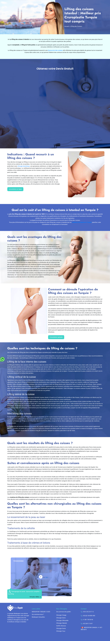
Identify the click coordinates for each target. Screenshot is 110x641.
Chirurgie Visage (61, 615)
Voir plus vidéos (35, 597)
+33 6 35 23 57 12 (87, 612)
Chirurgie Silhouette (62, 620)
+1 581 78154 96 (87, 620)
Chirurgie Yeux (60, 631)
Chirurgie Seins (61, 618)
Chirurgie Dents (61, 628)
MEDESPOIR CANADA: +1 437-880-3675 (91, 628)
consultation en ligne (15, 189)
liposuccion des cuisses (55, 50)
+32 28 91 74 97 (87, 624)
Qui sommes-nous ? (38, 614)
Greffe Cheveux (61, 626)
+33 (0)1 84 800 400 (88, 616)
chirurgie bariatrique (23, 166)
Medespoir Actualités (38, 617)
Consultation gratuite (56, 337)
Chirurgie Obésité (61, 623)
